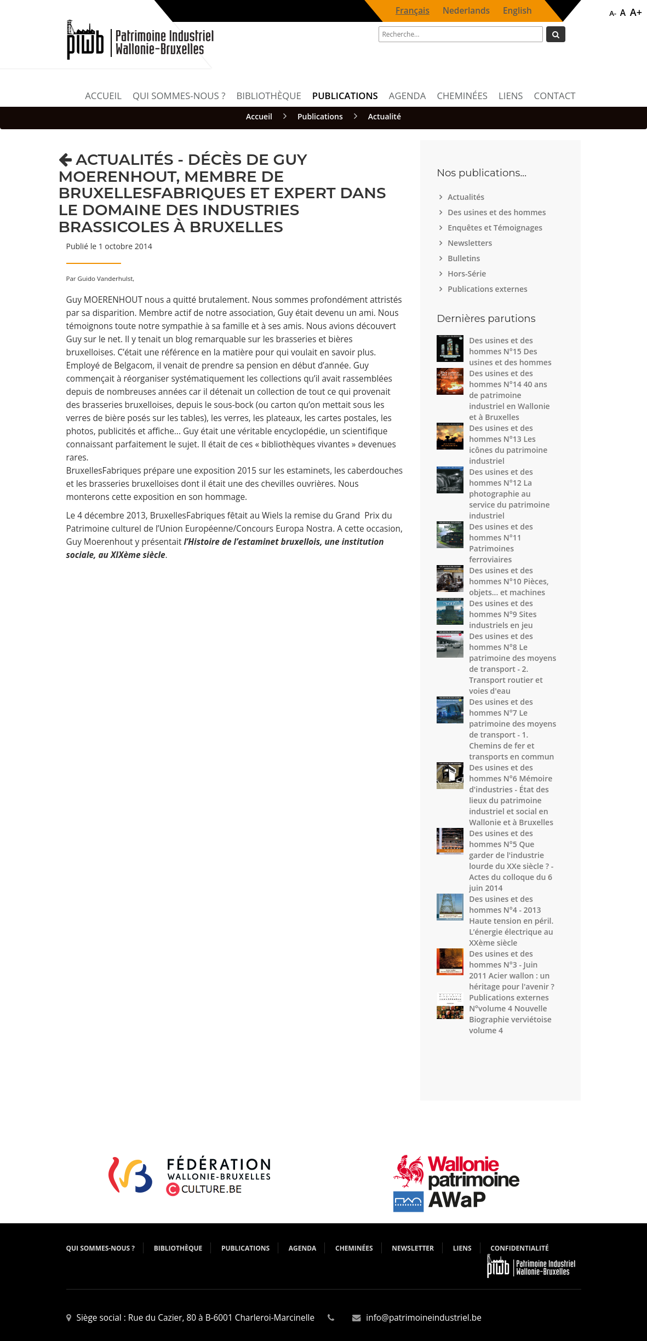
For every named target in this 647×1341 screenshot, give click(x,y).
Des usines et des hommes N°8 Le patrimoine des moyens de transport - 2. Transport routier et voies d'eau (512, 663)
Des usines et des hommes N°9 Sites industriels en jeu (502, 614)
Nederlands (466, 10)
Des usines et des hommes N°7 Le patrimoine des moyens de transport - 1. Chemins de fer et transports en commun (512, 729)
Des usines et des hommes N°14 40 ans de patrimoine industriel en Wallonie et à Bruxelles (509, 395)
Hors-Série (468, 273)
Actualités (467, 197)
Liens (511, 95)
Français (413, 10)
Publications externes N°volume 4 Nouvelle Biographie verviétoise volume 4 (510, 1013)
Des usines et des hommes (498, 212)
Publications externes (489, 289)
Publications (345, 95)
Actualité (384, 116)
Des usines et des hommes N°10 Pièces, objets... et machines (509, 581)
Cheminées (462, 95)
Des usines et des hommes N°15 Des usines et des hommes (510, 351)
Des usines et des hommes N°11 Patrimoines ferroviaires (501, 543)
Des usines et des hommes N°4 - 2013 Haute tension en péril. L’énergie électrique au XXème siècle (511, 921)
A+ (636, 12)
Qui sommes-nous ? (179, 95)
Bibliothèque (268, 95)
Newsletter (413, 1248)
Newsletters (471, 243)
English (517, 10)
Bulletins (465, 258)
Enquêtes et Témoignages (496, 227)
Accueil (103, 95)
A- (612, 13)
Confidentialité (519, 1248)
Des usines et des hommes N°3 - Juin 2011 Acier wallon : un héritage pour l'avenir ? (511, 970)
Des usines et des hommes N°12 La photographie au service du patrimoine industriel (509, 494)
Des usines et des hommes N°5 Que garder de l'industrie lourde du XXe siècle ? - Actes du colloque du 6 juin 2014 (511, 860)
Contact (555, 95)
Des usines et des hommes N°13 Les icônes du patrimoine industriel (508, 444)
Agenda (407, 95)
